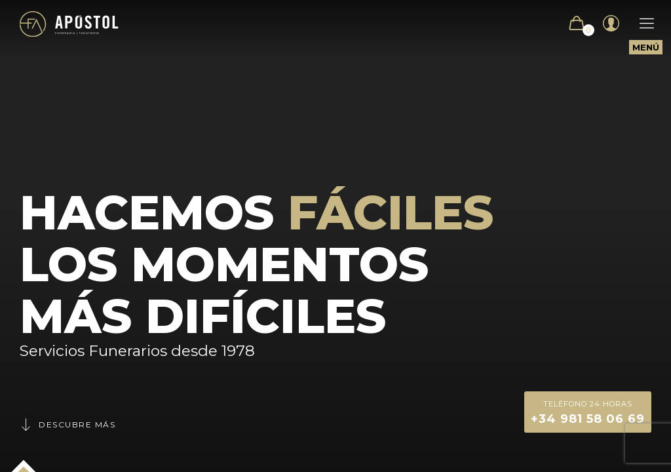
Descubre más (67, 424)
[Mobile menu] (640, 23)
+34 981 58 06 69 (588, 411)
